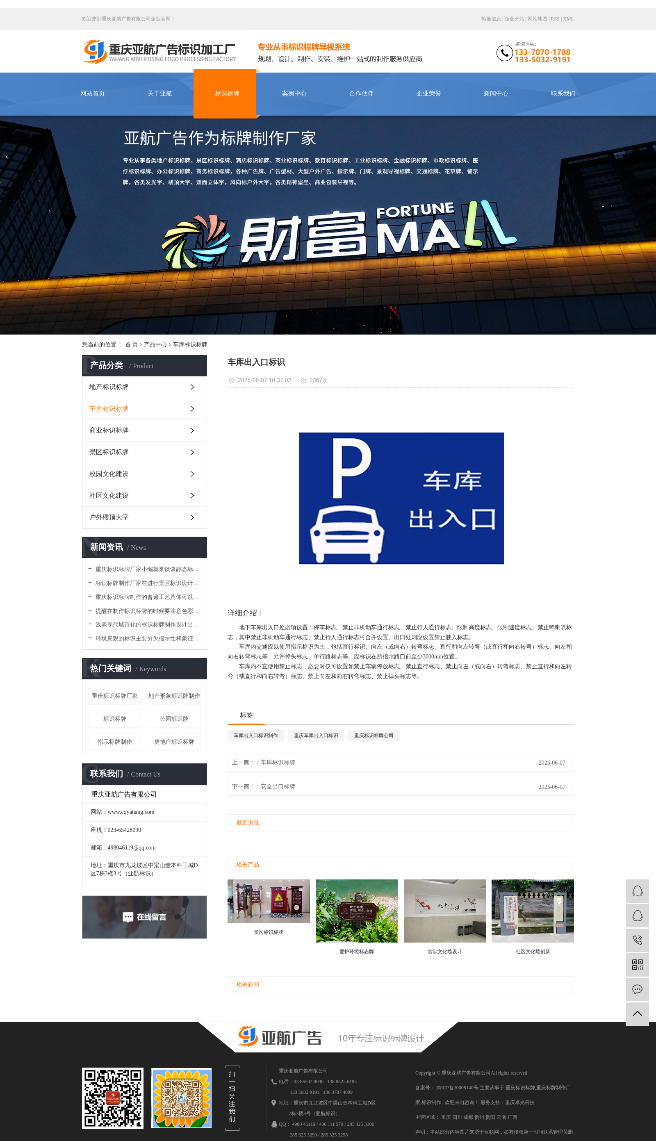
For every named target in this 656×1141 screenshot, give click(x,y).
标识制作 (431, 1102)
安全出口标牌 (278, 786)
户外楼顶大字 (109, 517)
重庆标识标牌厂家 (115, 696)
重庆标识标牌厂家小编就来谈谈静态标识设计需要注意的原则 (147, 569)
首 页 (131, 345)
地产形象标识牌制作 (174, 696)
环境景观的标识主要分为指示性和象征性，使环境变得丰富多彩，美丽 (147, 638)
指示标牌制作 (115, 742)
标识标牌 (227, 93)
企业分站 (514, 19)
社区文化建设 (109, 495)
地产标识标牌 (109, 386)
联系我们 (563, 93)
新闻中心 (496, 93)
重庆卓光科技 (520, 1102)
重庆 (446, 1117)
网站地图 (538, 19)
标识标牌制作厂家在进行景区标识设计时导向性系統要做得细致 (147, 583)
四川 (457, 1117)
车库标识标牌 (190, 345)
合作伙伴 (361, 93)
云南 (502, 1117)
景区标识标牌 (109, 452)
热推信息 (491, 19)
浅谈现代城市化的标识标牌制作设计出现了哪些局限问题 (147, 625)
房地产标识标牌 (174, 742)
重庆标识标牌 (520, 1088)
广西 (512, 1117)
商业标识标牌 (109, 430)
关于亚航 (160, 93)
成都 (468, 1117)
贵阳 (491, 1117)
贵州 (479, 1117)
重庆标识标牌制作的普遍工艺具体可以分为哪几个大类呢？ (147, 597)
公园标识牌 (174, 719)
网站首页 (92, 93)
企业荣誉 (429, 93)
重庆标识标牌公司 (374, 735)
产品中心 (155, 345)
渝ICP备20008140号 (457, 1088)
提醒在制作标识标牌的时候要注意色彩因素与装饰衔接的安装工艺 (147, 611)
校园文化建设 (109, 473)
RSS (555, 19)
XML (568, 19)
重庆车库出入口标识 (316, 735)
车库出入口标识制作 (256, 735)
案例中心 (294, 93)
